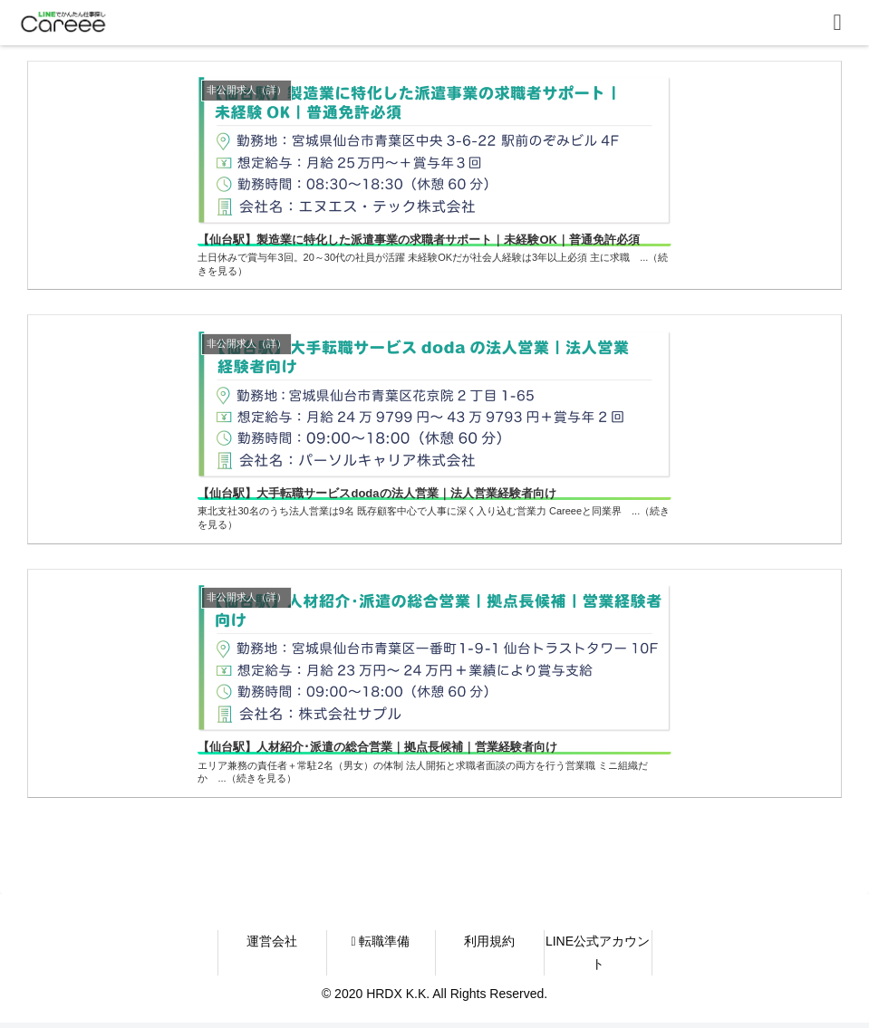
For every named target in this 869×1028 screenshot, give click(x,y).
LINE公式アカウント (598, 956)
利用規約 (489, 945)
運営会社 (271, 945)
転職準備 (380, 945)
